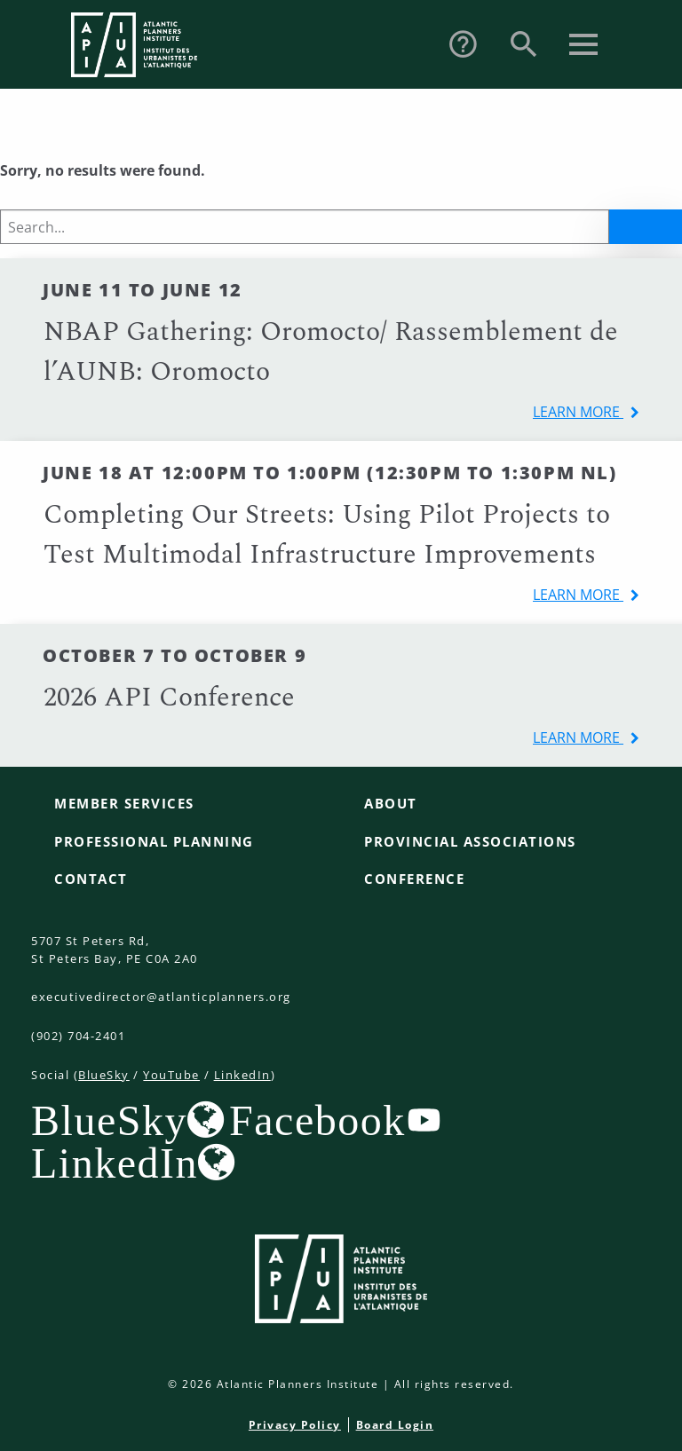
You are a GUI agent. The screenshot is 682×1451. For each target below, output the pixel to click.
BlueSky (104, 1075)
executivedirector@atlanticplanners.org (161, 997)
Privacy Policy (295, 1424)
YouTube (171, 1075)
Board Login (395, 1424)
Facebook (317, 1120)
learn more (578, 412)
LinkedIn (242, 1075)
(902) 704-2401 (78, 1036)
